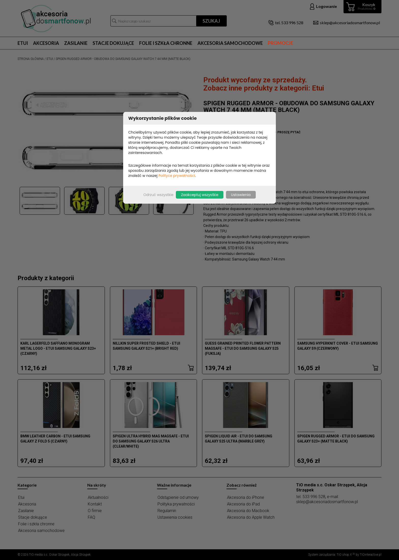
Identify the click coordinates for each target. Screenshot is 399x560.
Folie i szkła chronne (165, 43)
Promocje (280, 43)
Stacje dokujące (113, 43)
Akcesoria (46, 43)
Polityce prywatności (177, 175)
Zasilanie (76, 43)
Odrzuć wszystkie (158, 194)
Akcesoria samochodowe (230, 43)
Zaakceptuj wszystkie (199, 194)
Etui (23, 43)
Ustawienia (241, 194)
